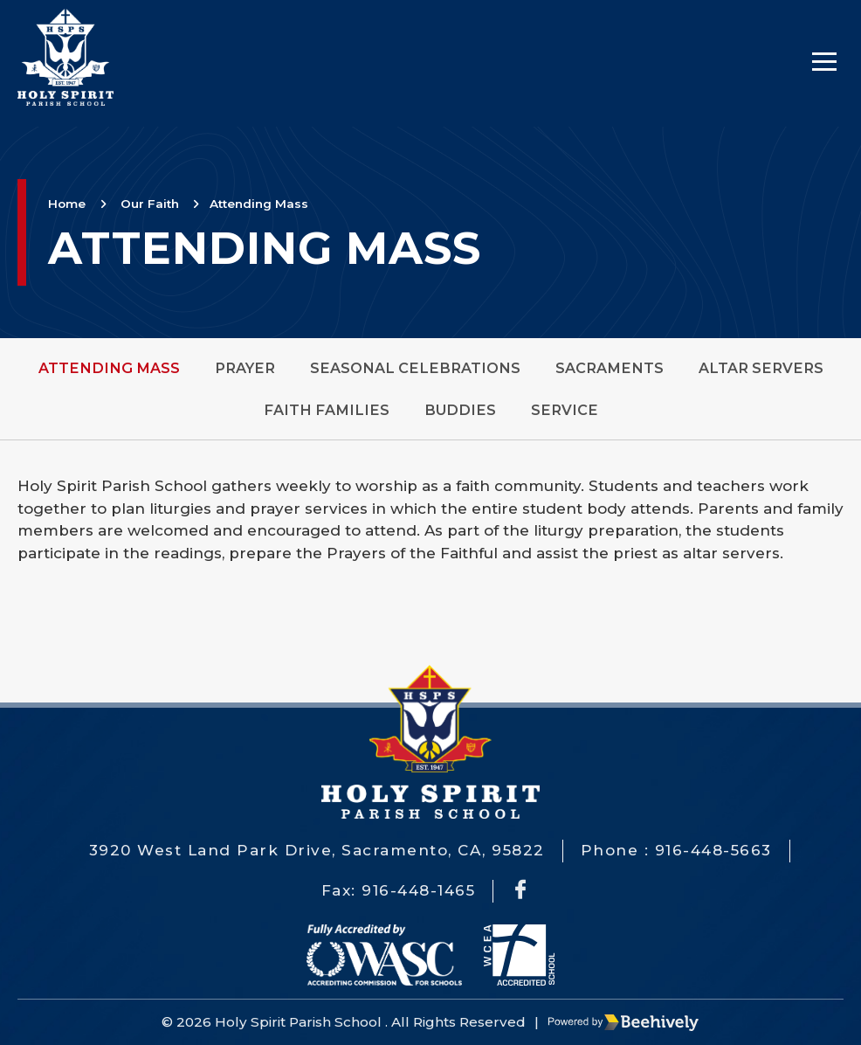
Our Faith (150, 204)
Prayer (245, 368)
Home (67, 204)
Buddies (460, 410)
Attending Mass (259, 204)
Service (564, 410)
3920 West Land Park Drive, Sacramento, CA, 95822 (317, 850)
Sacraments (609, 368)
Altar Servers (761, 368)
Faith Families (326, 410)
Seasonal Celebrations (415, 368)
